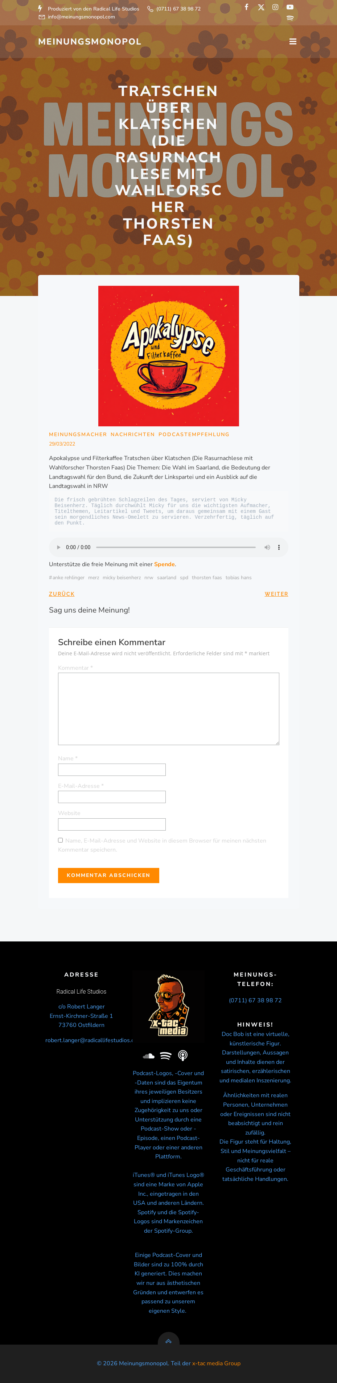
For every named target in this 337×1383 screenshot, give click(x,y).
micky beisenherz (122, 577)
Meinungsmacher (78, 434)
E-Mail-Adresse (81, 786)
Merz (93, 577)
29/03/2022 (62, 443)
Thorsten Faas (207, 577)
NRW (148, 577)
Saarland (166, 577)
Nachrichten (133, 434)
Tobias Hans (239, 577)
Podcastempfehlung (194, 434)
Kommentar (75, 668)
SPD (184, 577)
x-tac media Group (216, 1363)
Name (68, 758)
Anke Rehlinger (69, 577)
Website (69, 813)
